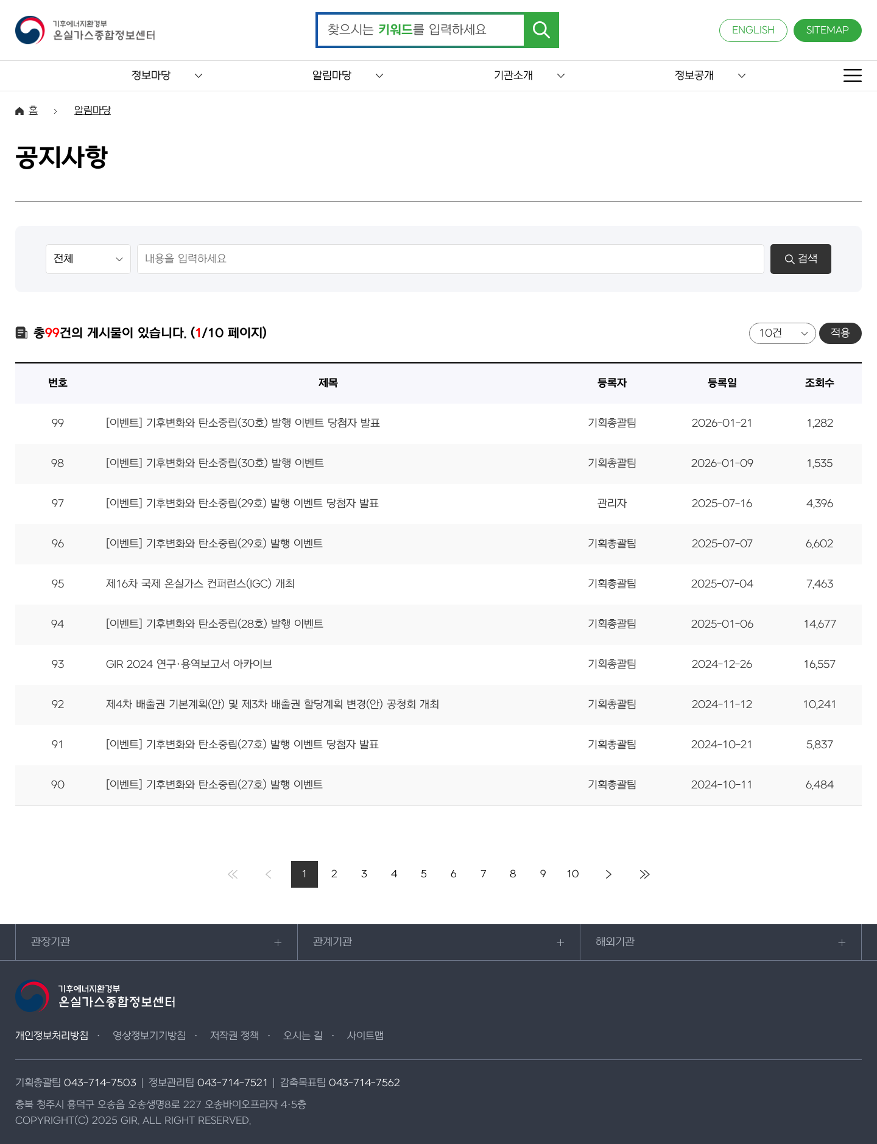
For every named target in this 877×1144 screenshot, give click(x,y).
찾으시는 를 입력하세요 (407, 30)
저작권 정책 (234, 1036)
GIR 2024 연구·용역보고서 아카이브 (189, 664)
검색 (801, 259)
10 (572, 874)
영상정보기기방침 (149, 1036)
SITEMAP (827, 30)
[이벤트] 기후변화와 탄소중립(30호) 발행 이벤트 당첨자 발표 (243, 423)
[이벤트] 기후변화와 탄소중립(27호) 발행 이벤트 (214, 785)
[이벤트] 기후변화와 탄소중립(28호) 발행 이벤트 (214, 624)
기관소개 (513, 76)
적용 (840, 333)
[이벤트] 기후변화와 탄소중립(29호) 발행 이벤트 (214, 544)
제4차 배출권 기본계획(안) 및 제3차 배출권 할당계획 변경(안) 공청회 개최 (272, 705)
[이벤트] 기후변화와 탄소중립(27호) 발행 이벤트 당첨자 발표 (242, 745)
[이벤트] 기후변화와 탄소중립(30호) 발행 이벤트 (215, 463)
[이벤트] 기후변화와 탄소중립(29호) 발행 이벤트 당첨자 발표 (242, 504)
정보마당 (151, 76)
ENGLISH (753, 30)
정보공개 (694, 76)
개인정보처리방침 (51, 1036)
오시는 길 (303, 1036)
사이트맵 (365, 1036)
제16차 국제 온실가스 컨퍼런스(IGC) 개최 (200, 584)
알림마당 (331, 76)
